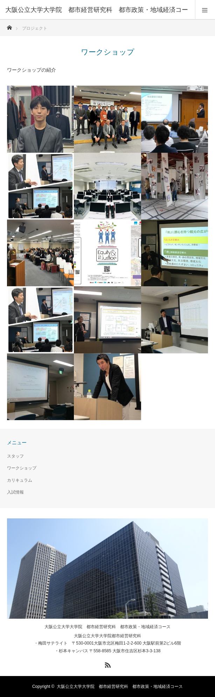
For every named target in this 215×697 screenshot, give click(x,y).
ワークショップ (21, 468)
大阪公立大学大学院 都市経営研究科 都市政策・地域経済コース (107, 627)
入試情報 (15, 492)
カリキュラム (19, 480)
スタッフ (15, 456)
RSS (107, 664)
